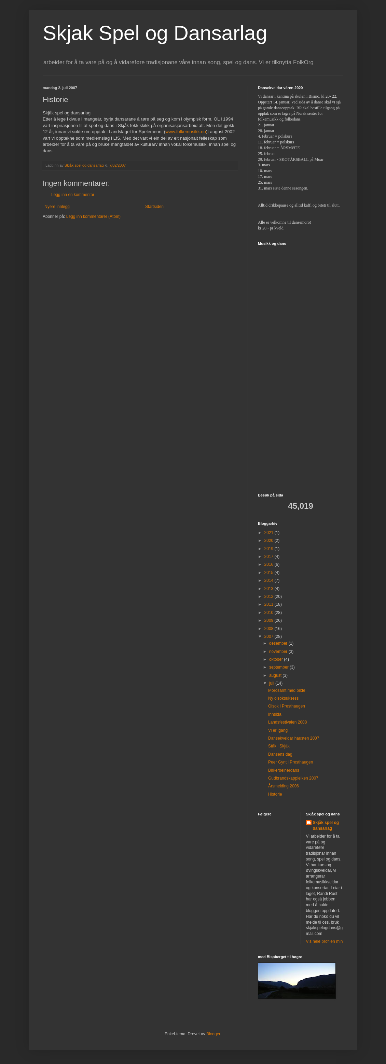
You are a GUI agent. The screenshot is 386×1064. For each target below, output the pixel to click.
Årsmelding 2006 (283, 786)
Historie (275, 794)
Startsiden (154, 206)
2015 (269, 572)
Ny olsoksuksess (283, 698)
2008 (269, 628)
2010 (269, 612)
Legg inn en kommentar (72, 194)
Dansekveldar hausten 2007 (293, 738)
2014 (269, 580)
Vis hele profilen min (324, 941)
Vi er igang (278, 730)
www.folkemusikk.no (185, 131)
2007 (269, 636)
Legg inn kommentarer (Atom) (93, 216)
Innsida (274, 714)
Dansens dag (280, 754)
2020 (269, 540)
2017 (269, 556)
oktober (276, 659)
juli (272, 683)
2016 (269, 564)
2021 (269, 532)
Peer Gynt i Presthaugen (290, 762)
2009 (269, 620)
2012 (269, 596)
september (279, 667)
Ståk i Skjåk (279, 746)
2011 (269, 604)
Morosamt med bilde (286, 690)
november (279, 651)
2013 (269, 588)
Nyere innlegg (57, 206)
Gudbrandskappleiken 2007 (293, 778)
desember (279, 643)
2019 (269, 548)
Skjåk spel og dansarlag (326, 825)
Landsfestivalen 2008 (287, 722)
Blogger (213, 1034)
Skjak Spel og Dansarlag (155, 33)
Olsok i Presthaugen (286, 706)
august (275, 675)
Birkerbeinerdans (283, 770)
